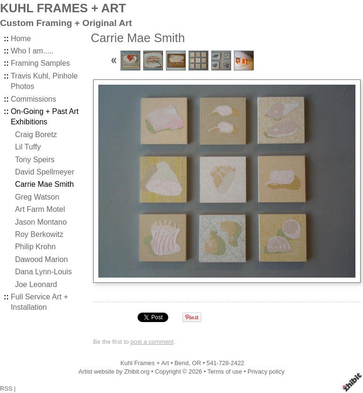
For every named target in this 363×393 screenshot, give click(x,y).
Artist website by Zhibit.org (113, 371)
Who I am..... (32, 51)
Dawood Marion (41, 259)
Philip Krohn (35, 247)
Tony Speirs (35, 160)
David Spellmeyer (44, 172)
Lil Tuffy (28, 147)
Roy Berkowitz (39, 234)
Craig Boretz (36, 135)
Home (21, 39)
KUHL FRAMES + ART (63, 8)
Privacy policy (266, 371)
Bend (181, 363)
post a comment (151, 341)
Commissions (33, 99)
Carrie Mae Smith (44, 184)
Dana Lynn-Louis (43, 272)
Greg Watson (37, 197)
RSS (6, 388)
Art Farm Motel (40, 209)
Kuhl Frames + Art (145, 363)
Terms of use (224, 371)
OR (196, 363)
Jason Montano (41, 222)
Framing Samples (40, 63)
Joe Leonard (36, 284)
